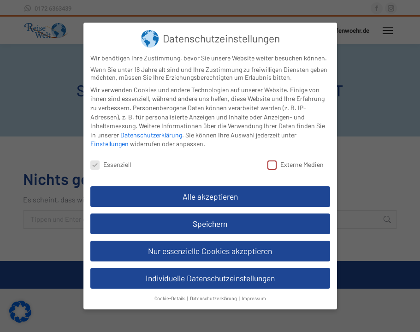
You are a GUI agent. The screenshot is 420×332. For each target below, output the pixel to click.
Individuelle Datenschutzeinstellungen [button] (210, 278)
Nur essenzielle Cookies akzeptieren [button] (210, 251)
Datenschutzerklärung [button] (214, 298)
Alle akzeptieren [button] (210, 196)
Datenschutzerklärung (151, 135)
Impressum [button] (254, 298)
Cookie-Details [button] (170, 298)
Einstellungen (109, 144)
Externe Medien (295, 164)
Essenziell (110, 164)
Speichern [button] (210, 224)
